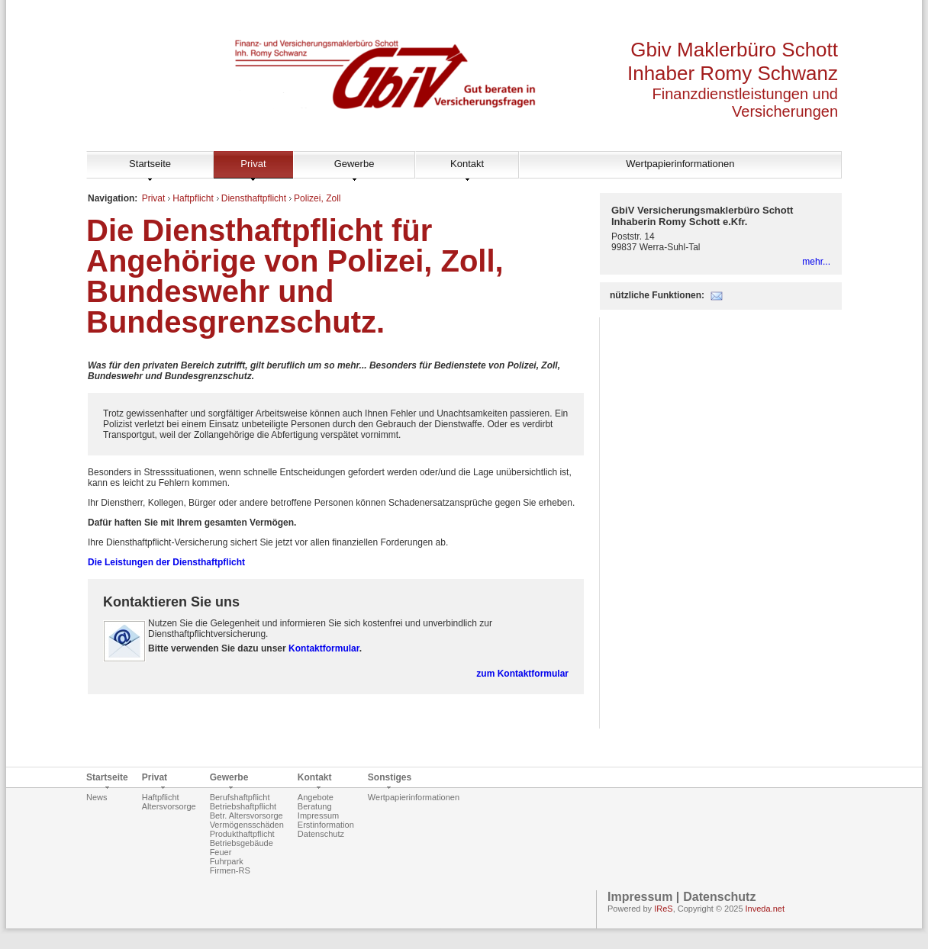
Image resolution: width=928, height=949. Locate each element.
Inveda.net (765, 908)
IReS (663, 908)
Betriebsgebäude (241, 843)
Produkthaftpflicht (242, 833)
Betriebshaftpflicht (243, 806)
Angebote (316, 797)
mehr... (816, 261)
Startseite (150, 163)
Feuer (221, 852)
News (97, 797)
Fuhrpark (226, 861)
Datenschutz (321, 833)
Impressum (318, 815)
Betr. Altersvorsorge (246, 815)
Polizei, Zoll (317, 198)
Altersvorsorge (169, 806)
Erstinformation (326, 824)
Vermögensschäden (247, 824)
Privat (253, 163)
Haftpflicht (192, 198)
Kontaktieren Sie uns (171, 602)
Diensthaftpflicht (253, 198)
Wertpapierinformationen (680, 163)
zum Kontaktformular (522, 673)
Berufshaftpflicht (240, 797)
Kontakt (467, 163)
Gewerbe (354, 163)
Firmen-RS (230, 870)
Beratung (315, 806)
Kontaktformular (323, 648)
